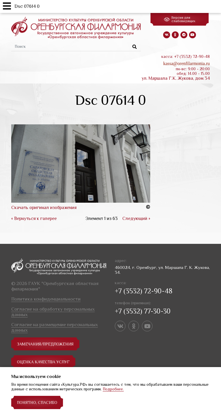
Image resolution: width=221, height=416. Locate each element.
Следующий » (136, 218)
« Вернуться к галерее (34, 218)
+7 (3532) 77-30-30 (143, 311)
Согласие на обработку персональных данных (53, 311)
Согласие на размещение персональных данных (54, 327)
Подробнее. (113, 389)
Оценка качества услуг (43, 362)
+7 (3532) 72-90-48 (143, 291)
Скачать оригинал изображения (44, 207)
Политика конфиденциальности (46, 299)
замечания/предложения (45, 344)
